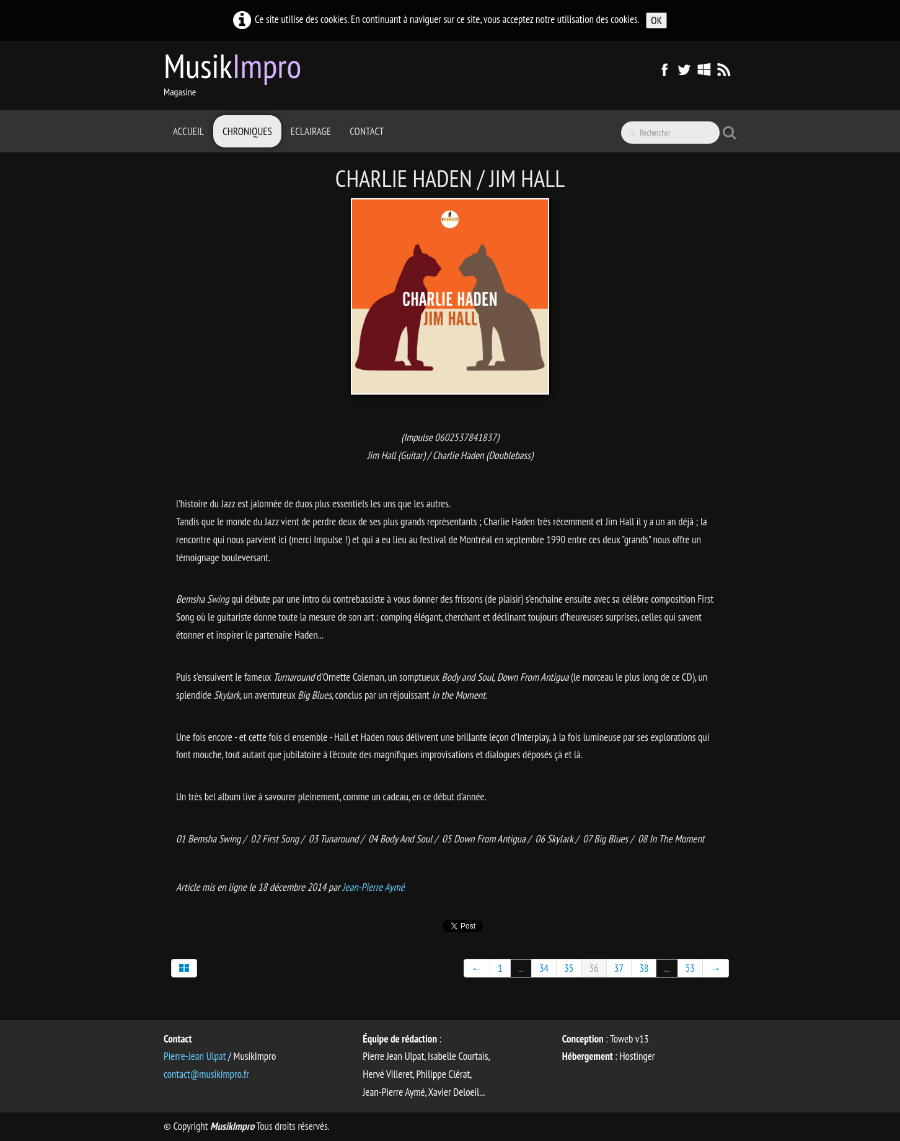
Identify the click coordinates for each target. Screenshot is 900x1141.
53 (690, 968)
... (521, 968)
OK (656, 20)
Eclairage (311, 131)
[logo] (237, 74)
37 (619, 968)
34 (544, 968)
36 (594, 968)
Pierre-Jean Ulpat (195, 1056)
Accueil (188, 131)
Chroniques (247, 131)
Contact (367, 131)
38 (643, 968)
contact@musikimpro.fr (206, 1074)
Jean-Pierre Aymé (373, 887)
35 (568, 968)
